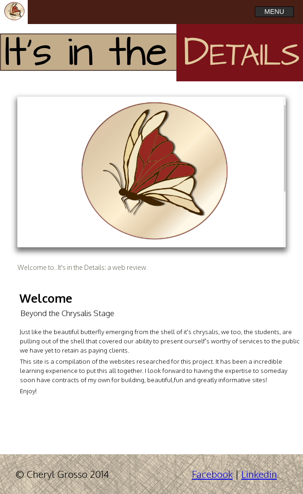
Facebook (212, 474)
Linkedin (259, 474)
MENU (274, 11)
